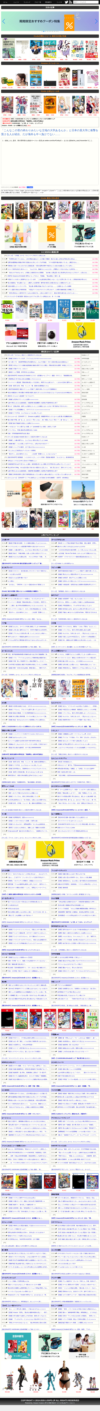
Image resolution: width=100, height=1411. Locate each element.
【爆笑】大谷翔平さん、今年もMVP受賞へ (20, 1046)
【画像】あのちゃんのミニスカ (17, 738)
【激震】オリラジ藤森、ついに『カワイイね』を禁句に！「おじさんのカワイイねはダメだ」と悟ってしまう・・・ (42, 1067)
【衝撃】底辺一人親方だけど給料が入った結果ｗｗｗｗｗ (74, 934)
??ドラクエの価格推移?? (64, 986)
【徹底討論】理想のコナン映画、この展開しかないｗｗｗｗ (75, 1323)
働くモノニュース (87, 387)
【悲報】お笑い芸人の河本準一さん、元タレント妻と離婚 (74, 878)
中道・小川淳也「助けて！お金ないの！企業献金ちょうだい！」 (27, 972)
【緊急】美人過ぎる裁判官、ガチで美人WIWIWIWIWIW (24, 748)
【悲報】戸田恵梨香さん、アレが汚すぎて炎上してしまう (74, 606)
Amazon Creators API (40, 1404)
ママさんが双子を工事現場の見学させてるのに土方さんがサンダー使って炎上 (31, 641)
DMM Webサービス (54, 1404)
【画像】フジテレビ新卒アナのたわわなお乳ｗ (22, 1199)
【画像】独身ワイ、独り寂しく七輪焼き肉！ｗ (22, 1205)
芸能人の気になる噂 (88, 370)
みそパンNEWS (86, 472)
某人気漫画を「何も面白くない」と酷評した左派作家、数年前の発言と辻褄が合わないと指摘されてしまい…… (41, 284)
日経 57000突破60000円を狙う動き (19, 434)
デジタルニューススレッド (60, 1119)
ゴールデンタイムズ (9, 1279)
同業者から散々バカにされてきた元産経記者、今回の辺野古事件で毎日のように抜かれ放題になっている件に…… (41, 267)
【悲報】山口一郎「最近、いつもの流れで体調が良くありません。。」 (29, 1042)
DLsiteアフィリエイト (68, 1404)
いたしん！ (55, 731)
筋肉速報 (84, 400)
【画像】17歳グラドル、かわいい (18, 370)
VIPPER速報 (85, 359)
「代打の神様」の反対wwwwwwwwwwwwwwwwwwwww (74, 776)
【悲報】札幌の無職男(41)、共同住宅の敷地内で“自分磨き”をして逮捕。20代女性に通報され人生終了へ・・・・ (41, 1070)
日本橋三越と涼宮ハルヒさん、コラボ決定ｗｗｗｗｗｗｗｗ (75, 662)
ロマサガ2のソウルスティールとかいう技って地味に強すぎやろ (76, 1254)
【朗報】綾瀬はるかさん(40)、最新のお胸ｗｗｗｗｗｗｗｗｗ (75, 1049)
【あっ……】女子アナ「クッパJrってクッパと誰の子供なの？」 (27, 878)
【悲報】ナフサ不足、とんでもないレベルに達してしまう (25, 414)
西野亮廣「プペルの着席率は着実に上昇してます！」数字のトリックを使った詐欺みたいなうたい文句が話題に (41, 885)
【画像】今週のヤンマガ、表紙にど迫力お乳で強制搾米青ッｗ (26, 1202)
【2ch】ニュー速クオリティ (11, 1306)
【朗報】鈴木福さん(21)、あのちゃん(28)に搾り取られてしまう (76, 610)
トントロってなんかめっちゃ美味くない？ (20, 1292)
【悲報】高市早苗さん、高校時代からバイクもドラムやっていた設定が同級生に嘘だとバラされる (37, 769)
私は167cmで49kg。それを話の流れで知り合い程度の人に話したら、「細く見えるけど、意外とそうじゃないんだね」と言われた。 (47, 468)
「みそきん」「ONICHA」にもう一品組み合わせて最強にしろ (26, 585)
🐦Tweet (29, 187)
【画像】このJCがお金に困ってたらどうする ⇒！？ (72, 1052)
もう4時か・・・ (13, 582)
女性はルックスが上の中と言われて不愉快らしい (22, 461)
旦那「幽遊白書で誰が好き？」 (17, 965)
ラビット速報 (86, 390)
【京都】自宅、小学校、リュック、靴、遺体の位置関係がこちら (27, 804)
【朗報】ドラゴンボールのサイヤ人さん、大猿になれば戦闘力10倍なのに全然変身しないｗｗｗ (36, 941)
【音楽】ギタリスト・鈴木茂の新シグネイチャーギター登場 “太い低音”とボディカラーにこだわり (37, 572)
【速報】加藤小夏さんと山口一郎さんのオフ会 (71, 875)
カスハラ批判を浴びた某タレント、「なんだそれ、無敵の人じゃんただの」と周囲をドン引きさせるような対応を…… (43, 270)
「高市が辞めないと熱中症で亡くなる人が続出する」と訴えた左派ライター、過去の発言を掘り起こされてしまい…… (43, 294)
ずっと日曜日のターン (59, 652)
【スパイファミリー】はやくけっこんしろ (70, 822)
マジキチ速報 (56, 1091)
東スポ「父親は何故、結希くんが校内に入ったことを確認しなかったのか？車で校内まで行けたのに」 (38, 407)
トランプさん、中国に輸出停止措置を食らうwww (22, 431)
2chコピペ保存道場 (8, 955)
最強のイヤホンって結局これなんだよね (20, 1237)
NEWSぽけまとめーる (59, 927)
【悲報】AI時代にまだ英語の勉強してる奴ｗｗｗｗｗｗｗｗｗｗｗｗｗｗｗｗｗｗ (32, 1226)
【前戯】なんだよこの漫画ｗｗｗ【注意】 (20, 958)
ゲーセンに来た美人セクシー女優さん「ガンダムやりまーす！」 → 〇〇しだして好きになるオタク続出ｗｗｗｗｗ (42, 600)
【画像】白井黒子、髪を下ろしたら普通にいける (71, 579)
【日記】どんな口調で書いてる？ (18, 579)
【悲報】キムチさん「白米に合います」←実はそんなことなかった (77, 634)
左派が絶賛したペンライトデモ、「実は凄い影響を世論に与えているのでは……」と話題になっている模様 (39, 287)
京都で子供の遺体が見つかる (66, 1077)
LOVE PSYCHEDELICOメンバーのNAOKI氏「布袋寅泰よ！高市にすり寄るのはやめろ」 (34, 1153)
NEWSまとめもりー (9, 1063)
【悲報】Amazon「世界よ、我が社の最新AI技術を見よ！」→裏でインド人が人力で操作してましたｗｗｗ (39, 1313)
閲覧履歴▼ (48, 2)
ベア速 (84, 461)
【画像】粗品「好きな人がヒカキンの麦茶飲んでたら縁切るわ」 (27, 721)
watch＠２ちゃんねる (58, 1147)
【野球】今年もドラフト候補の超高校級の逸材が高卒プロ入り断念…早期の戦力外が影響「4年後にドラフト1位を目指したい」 (45, 366)
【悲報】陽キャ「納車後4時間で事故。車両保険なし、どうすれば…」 (78, 1313)
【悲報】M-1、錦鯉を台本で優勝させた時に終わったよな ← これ (76, 641)
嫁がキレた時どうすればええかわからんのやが (71, 547)
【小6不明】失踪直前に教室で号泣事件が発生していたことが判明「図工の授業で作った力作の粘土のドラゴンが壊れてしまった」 (46, 665)
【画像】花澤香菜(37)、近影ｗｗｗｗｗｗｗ (21, 818)
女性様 (84, 468)
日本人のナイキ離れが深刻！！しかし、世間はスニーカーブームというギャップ (31, 888)
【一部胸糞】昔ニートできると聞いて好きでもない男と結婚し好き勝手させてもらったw (34, 996)
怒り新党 (5, 1251)
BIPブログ (54, 596)
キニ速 (84, 448)
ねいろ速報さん (56, 815)
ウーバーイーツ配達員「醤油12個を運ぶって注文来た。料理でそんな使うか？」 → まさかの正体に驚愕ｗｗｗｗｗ (42, 383)
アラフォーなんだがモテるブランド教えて (70, 965)
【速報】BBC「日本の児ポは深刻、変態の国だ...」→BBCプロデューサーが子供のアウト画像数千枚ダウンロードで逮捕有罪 (45, 669)
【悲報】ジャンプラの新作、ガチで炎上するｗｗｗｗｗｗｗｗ (26, 448)
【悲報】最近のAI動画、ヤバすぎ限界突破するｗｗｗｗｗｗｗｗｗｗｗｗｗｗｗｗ (32, 714)
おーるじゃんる (7, 652)
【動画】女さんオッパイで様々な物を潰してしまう (72, 742)
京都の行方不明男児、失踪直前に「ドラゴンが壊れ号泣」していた (77, 885)
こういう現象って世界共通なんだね (18, 1282)
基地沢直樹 (85, 393)
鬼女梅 (4, 983)
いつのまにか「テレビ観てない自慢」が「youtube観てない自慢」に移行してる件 (32, 427)
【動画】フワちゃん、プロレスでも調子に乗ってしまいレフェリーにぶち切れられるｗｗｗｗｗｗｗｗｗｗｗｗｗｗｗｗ (43, 710)
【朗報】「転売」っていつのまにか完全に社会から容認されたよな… (77, 1310)
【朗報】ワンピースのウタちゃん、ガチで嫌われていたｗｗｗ (26, 937)
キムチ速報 (55, 899)
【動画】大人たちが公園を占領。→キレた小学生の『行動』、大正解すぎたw (31, 558)
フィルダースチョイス (59, 871)
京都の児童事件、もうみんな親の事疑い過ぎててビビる (73, 1160)
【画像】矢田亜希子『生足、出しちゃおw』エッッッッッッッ (75, 600)
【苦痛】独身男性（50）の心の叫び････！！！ (71, 1046)
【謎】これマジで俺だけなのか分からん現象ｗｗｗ (23, 794)
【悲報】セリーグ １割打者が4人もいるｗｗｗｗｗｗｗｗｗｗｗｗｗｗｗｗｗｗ (31, 1049)
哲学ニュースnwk (87, 380)
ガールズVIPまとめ (87, 404)
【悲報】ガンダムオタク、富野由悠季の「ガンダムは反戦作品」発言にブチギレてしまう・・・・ (37, 825)
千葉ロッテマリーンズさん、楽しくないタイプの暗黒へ (24, 1052)
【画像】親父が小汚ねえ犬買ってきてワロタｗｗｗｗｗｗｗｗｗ (76, 962)
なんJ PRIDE (6, 1035)
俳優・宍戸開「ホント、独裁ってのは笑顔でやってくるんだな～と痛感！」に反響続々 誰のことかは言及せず (41, 962)
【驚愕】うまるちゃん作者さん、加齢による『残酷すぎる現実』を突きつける (31, 828)
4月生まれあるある (13, 909)
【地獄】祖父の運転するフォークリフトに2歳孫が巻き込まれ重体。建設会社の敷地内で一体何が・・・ (38, 1080)
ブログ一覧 (37, 2)
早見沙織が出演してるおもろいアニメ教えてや (71, 996)
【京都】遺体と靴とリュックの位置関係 (69, 1070)
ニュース (16, 2)
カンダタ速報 (56, 1251)
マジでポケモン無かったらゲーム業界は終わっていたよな (74, 1261)
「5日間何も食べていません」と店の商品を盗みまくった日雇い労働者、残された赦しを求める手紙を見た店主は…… (42, 260)
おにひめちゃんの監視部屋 (89, 421)
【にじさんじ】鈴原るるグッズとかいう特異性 (22, 451)
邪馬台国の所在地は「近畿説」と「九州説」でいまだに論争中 (75, 769)
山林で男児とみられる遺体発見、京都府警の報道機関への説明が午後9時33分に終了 (33, 404)
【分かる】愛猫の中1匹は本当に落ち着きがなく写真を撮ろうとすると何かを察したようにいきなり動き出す (40, 1000)
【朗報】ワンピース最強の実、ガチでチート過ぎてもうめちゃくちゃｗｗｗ (30, 934)
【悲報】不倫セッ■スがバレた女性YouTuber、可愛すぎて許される (77, 613)
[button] (42, 31)
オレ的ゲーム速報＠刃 (88, 383)
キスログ (84, 424)
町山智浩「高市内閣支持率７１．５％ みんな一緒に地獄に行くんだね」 (29, 968)
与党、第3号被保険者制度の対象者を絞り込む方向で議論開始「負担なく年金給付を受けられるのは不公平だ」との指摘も (44, 655)
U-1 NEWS (15, 187)
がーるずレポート (87, 363)
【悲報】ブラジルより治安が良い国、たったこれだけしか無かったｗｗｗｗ (30, 634)
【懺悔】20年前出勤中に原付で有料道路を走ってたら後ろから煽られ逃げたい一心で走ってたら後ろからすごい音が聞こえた (45, 475)
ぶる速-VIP (85, 441)
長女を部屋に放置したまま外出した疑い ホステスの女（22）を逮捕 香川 (30, 913)
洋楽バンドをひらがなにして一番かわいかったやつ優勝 (24, 1285)
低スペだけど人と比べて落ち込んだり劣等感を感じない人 (25, 903)
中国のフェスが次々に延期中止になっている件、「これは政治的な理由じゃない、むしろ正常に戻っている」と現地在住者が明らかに (47, 280)
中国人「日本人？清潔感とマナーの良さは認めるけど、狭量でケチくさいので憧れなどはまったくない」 (39, 1160)
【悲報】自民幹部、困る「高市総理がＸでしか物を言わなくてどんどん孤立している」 (33, 1209)
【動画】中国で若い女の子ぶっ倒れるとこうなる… (72, 1101)
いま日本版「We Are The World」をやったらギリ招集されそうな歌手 (77, 554)
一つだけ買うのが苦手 (14, 575)
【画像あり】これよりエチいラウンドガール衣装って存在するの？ (27, 745)
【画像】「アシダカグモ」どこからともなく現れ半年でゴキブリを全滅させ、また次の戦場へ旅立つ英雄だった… (41, 1320)
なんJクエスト (86, 410)
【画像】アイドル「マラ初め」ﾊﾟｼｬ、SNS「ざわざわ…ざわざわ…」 (77, 738)
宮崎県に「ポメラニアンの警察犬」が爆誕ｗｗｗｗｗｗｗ (25, 882)
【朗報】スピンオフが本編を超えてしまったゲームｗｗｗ (25, 944)
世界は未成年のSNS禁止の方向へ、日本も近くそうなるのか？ (26, 1233)
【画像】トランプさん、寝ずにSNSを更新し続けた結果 (74, 631)
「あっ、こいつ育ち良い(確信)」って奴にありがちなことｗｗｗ (27, 1310)
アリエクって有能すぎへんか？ (17, 1230)
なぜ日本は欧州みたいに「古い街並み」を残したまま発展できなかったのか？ (31, 801)
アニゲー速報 (56, 1279)
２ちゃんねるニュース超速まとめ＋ (14, 1147)
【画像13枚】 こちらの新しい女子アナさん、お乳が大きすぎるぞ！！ (28, 444)
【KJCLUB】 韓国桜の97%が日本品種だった (70, 906)
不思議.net (55, 1035)
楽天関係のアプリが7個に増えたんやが (69, 993)
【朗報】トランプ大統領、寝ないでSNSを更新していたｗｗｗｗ (76, 1320)
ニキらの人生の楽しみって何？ (66, 1264)
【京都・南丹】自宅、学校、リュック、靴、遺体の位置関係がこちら (28, 387)
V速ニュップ (85, 373)
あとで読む (22, 187)
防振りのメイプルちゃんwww (66, 828)
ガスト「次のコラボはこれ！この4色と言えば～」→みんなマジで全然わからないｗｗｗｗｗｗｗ (36, 875)
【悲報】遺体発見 (62, 888)
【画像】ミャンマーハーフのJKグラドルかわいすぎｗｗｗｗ (26, 735)
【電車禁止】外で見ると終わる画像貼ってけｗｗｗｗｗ (24, 380)
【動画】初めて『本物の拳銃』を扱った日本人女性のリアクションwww (29, 554)
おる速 (4, 704)
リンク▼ (59, 2)
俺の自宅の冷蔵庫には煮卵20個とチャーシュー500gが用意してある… (28, 1289)
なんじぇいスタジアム (59, 759)
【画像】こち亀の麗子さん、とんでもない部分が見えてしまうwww (28, 441)
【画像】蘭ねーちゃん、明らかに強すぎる (70, 968)
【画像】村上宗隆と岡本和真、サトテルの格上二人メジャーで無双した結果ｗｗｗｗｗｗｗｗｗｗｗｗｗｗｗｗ (41, 717)
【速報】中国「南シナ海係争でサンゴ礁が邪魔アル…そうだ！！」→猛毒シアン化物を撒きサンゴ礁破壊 (39, 662)
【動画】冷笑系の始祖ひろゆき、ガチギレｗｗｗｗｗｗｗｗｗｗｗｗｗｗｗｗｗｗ (32, 707)
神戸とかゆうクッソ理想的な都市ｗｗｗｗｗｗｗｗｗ (24, 638)
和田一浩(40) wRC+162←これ (66, 773)
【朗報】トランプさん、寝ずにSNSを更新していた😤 (24, 797)
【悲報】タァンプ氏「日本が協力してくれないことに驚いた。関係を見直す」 (31, 1212)
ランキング (27, 2)
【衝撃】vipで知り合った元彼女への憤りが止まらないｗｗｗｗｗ (76, 944)
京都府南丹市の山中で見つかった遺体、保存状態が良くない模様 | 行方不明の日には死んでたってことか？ (39, 465)
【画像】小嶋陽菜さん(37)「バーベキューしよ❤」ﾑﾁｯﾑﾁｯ (74, 735)
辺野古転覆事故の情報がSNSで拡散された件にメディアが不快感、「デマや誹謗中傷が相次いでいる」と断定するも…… (43, 263)
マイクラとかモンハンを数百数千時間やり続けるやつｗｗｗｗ (26, 547)
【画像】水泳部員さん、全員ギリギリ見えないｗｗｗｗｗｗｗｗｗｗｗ (78, 1042)
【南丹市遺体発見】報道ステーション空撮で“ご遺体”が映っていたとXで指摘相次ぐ (32, 390)
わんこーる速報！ (57, 1306)
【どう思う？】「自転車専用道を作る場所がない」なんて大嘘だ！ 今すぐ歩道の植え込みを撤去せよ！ (38, 363)
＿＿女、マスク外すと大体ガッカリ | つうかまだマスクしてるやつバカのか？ (31, 1164)
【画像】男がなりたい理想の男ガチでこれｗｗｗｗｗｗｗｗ (75, 575)
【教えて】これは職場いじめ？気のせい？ (20, 916)
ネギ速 (53, 624)
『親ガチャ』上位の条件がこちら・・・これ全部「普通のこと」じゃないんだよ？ (32, 455)
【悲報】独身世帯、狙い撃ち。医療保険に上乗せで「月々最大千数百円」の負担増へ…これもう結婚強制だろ (40, 1073)
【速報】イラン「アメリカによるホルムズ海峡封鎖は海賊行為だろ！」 (29, 659)
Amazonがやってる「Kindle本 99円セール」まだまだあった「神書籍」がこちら (31, 1296)
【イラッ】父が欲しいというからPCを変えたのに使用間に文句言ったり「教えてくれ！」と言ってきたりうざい (41, 1268)
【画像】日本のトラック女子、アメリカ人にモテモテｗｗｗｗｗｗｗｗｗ (29, 359)
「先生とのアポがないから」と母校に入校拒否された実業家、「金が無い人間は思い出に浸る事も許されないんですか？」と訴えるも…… (49, 273)
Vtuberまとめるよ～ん (88, 451)
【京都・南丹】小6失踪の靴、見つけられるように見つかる (25, 773)
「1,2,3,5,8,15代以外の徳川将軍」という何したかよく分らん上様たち (78, 551)
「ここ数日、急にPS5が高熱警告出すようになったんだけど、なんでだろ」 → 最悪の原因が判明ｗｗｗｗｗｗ (40, 606)
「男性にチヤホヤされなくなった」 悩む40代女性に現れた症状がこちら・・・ (31, 1323)
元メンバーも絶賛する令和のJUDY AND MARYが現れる (24, 742)
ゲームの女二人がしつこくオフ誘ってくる (70, 1268)
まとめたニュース (57, 1063)
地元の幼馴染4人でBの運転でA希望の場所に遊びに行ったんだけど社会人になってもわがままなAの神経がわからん (42, 393)
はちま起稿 (5, 871)
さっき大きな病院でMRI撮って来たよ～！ (69, 958)
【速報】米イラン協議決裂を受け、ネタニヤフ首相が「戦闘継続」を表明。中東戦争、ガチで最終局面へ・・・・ (41, 1077)
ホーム (5, 2)
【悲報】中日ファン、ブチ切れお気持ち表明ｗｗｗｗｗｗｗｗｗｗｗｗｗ (29, 1039)
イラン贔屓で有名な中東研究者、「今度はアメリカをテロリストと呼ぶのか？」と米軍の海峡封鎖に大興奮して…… (42, 290)
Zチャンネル (6, 1195)
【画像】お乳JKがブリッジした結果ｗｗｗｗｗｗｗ (23, 400)
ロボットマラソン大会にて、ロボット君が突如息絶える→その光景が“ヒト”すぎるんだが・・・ (36, 610)
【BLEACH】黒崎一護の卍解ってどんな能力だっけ (72, 818)
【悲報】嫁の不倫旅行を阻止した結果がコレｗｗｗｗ (24, 424)
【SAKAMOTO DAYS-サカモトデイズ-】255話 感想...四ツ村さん (76, 825)
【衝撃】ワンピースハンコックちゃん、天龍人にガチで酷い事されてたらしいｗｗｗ (33, 930)
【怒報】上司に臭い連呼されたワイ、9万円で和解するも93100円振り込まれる (31, 631)
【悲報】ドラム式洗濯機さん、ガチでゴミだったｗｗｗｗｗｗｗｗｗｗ (29, 410)
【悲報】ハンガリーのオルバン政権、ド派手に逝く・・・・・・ (27, 822)
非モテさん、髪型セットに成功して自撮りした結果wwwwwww (76, 603)
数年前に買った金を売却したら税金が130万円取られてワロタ (75, 1098)
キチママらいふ (56, 1223)
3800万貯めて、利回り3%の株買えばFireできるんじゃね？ (25, 776)
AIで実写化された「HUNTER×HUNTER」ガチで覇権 (23, 1240)
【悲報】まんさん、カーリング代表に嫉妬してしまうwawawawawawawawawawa (32, 627)
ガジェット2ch (7, 1223)
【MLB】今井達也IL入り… (65, 763)
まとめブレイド (86, 366)
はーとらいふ (6, 1119)
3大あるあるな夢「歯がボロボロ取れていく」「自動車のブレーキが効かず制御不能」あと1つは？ (37, 832)
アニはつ (5, 927)
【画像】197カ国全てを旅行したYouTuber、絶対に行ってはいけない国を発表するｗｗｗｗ (35, 1317)
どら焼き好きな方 (13, 906)
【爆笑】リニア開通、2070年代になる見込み (21, 373)
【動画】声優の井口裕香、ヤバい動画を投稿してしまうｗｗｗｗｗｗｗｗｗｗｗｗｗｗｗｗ (35, 544)
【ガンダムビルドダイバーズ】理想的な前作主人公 (72, 832)
